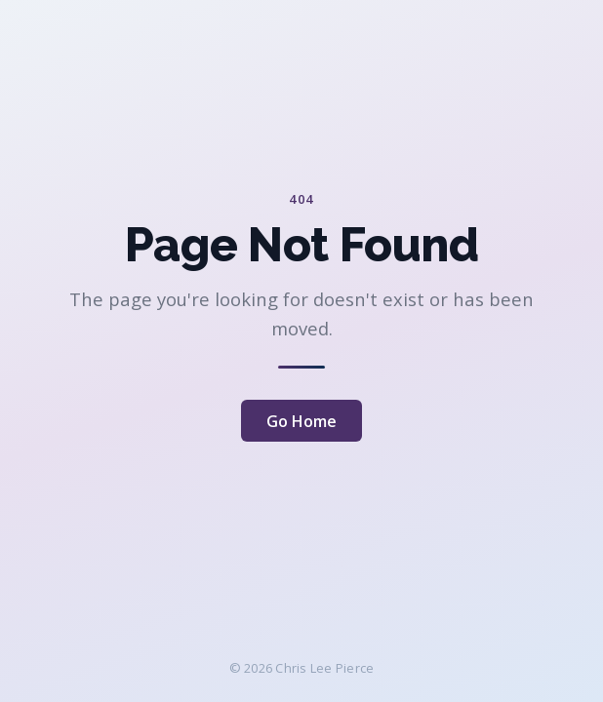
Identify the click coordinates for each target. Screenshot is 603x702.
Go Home (301, 421)
